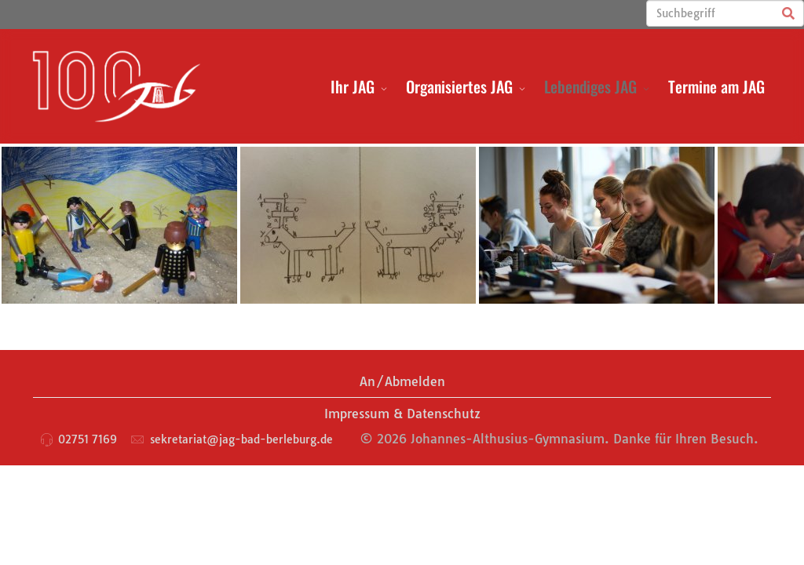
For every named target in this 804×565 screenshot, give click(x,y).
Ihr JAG (353, 86)
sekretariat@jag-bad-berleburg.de (241, 439)
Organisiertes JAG (459, 86)
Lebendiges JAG (590, 86)
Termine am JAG (716, 86)
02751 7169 (87, 439)
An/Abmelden (402, 381)
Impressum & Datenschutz (402, 413)
